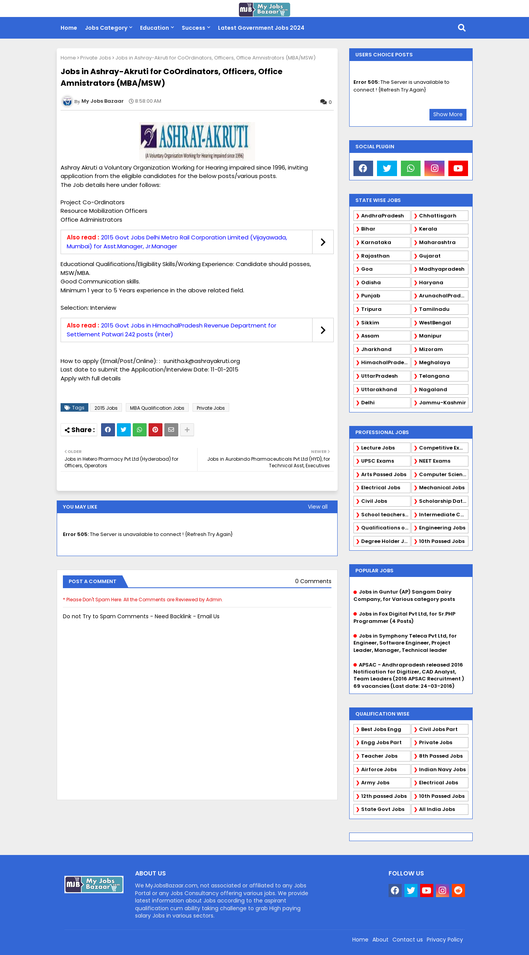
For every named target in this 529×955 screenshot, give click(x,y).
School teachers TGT (386, 514)
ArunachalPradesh (443, 295)
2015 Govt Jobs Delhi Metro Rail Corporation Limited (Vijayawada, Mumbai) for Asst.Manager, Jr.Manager (177, 241)
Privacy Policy (445, 939)
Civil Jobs (374, 501)
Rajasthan (375, 256)
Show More (448, 114)
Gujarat (430, 256)
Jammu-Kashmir (442, 402)
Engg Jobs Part (381, 742)
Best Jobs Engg (381, 729)
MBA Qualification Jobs (157, 408)
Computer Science (443, 474)
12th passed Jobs (384, 796)
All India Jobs (437, 809)
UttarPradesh (379, 376)
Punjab (370, 295)
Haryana (431, 282)
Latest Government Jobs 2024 (261, 28)
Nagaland (433, 389)
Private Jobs (95, 57)
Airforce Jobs (379, 769)
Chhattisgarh (437, 215)
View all (318, 507)
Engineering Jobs (442, 527)
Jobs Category (106, 28)
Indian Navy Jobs (442, 769)
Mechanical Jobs (442, 487)
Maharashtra (437, 242)
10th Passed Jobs (442, 541)
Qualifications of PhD (386, 527)
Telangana (434, 376)
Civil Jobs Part (438, 729)
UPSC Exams (377, 461)
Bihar (368, 228)
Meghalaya (434, 362)
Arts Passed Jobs (383, 474)
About (380, 939)
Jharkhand (376, 349)
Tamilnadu (434, 309)
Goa (367, 269)
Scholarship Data (442, 501)
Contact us (407, 939)
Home (69, 28)
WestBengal (435, 322)
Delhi (368, 402)
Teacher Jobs (379, 756)
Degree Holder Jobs (386, 541)
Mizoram (431, 349)
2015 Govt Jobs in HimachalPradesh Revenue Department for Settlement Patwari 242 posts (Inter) (171, 329)
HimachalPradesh (385, 362)
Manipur (430, 335)
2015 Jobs (106, 408)
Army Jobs (375, 782)
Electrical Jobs (380, 487)
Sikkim (370, 322)
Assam (370, 335)
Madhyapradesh (442, 269)
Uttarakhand (379, 389)
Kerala (428, 228)
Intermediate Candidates (443, 514)
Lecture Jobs (378, 447)
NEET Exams (434, 461)
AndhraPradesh (382, 215)
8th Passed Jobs (441, 756)
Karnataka (376, 242)
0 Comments (313, 581)
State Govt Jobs (382, 809)
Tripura (371, 309)
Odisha (371, 282)
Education (154, 28)
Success (193, 28)
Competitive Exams (443, 447)
